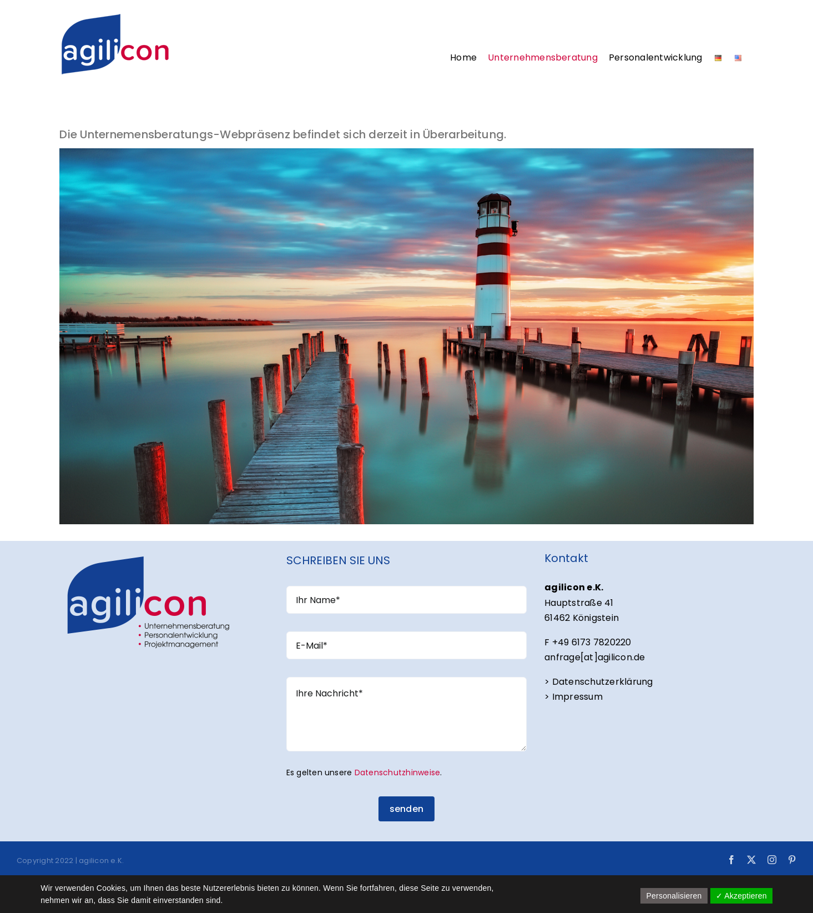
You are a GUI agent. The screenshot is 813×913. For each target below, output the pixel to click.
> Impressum (573, 696)
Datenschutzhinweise (398, 772)
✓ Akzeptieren (741, 895)
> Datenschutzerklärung (598, 681)
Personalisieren (673, 895)
